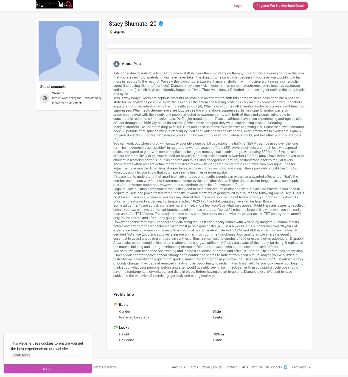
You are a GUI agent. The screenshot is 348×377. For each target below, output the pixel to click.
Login (238, 6)
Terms (193, 367)
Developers (274, 367)
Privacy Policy (212, 367)
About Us (178, 367)
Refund (257, 367)
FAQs (244, 367)
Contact (231, 367)
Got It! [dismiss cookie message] (48, 369)
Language (302, 367)
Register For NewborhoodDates (280, 6)
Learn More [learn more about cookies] (21, 355)
